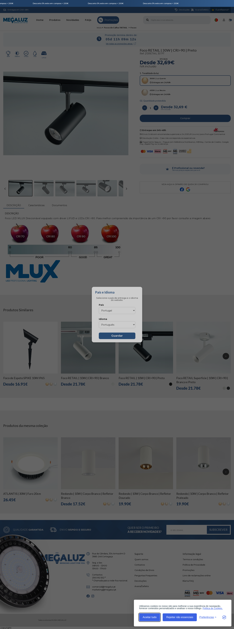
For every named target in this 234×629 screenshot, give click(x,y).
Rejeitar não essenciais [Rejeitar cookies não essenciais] (179, 617)
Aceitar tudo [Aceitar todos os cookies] (149, 617)
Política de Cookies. (213, 608)
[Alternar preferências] (207, 617)
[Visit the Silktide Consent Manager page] (224, 617)
